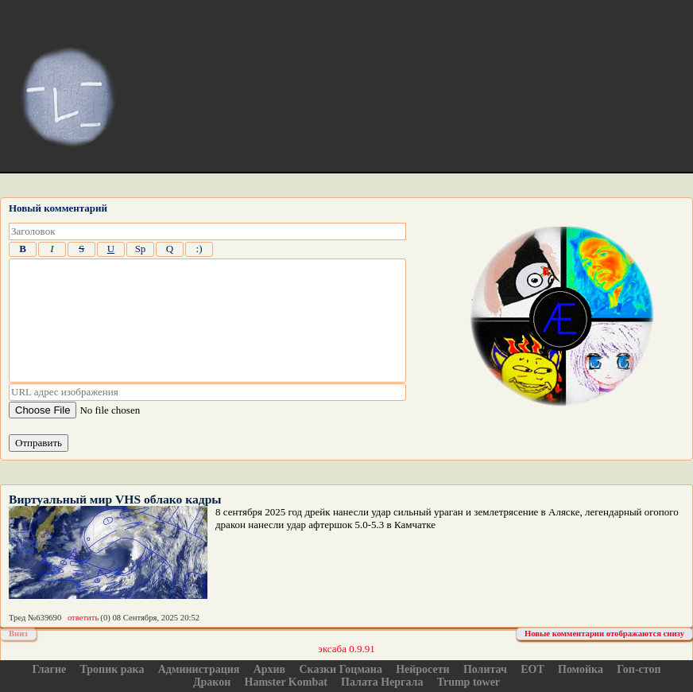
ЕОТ (532, 669)
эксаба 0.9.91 (346, 649)
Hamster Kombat (286, 682)
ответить (83, 617)
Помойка (580, 669)
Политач (485, 669)
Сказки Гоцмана (340, 669)
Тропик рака (112, 669)
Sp (140, 249)
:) (199, 249)
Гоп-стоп (638, 669)
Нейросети (423, 669)
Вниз (18, 633)
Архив (270, 669)
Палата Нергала (382, 682)
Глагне (49, 669)
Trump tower (468, 682)
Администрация (199, 669)
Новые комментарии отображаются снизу (604, 633)
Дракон (211, 682)
